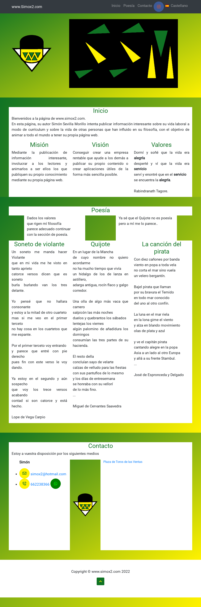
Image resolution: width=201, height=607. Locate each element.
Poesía (129, 5)
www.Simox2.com (27, 6)
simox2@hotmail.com (42, 474)
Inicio (116, 5)
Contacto (145, 5)
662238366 (34, 484)
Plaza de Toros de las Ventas (122, 462)
